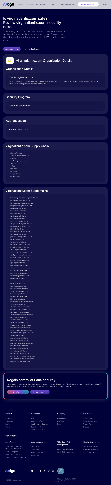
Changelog (9, 421)
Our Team (60, 421)
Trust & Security (88, 418)
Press (59, 424)
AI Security (35, 455)
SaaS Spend (35, 449)
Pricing (7, 424)
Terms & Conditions (90, 421)
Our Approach (62, 418)
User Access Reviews (90, 446)
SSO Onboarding (89, 452)
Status (7, 427)
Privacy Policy (88, 424)
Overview (8, 418)
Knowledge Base (37, 427)
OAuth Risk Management (66, 452)
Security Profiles (37, 421)
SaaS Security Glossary (39, 424)
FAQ (32, 418)
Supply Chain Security (65, 449)
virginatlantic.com (32, 49)
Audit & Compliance (12, 452)
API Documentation (38, 430)
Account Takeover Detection (15, 457)
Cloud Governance (37, 452)
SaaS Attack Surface (12, 454)
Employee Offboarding (91, 449)
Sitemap (86, 427)
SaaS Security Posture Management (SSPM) (13, 448)
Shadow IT (35, 446)
